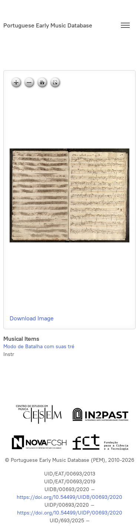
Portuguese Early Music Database (47, 25)
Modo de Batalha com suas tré (39, 346)
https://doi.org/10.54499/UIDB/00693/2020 (69, 497)
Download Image (32, 318)
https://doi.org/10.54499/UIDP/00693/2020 (69, 513)
